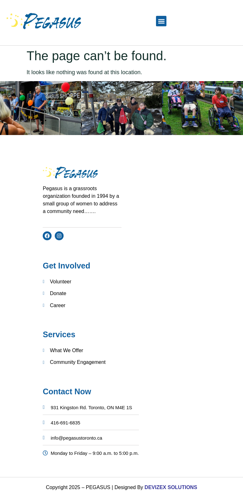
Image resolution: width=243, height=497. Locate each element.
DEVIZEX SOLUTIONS (170, 487)
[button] (161, 21)
